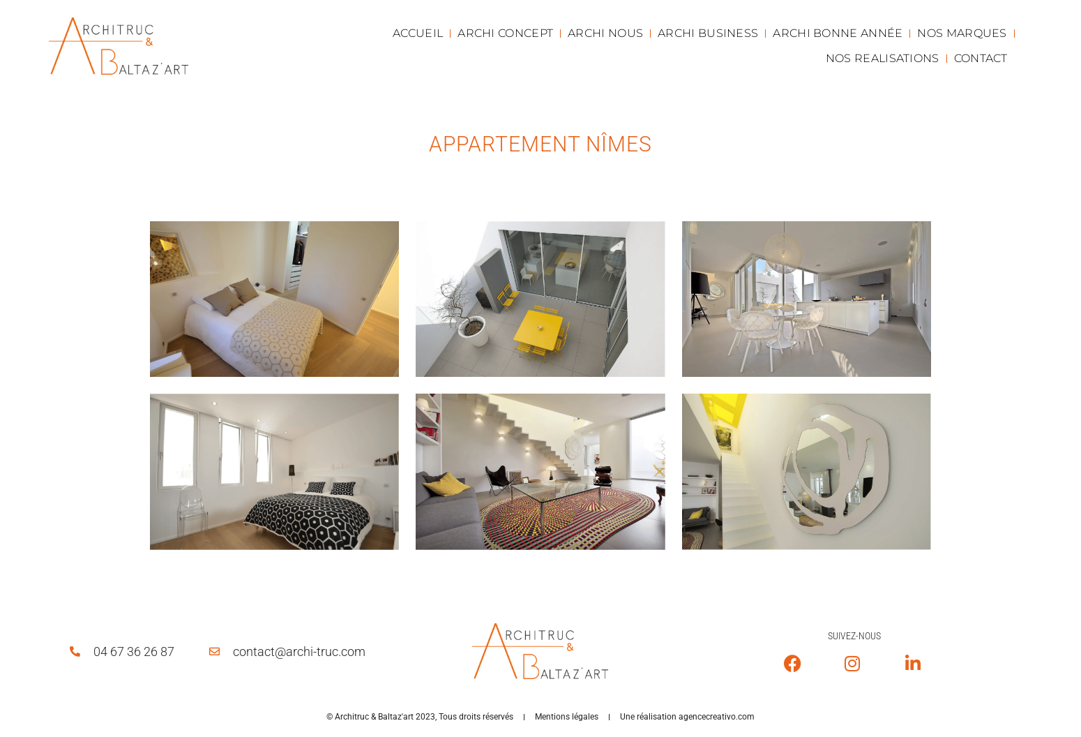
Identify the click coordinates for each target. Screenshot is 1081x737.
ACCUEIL (418, 33)
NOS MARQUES (961, 33)
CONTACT (981, 58)
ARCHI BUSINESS (708, 33)
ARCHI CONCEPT (505, 33)
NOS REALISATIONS (882, 58)
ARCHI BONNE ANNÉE (837, 33)
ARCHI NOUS (605, 33)
